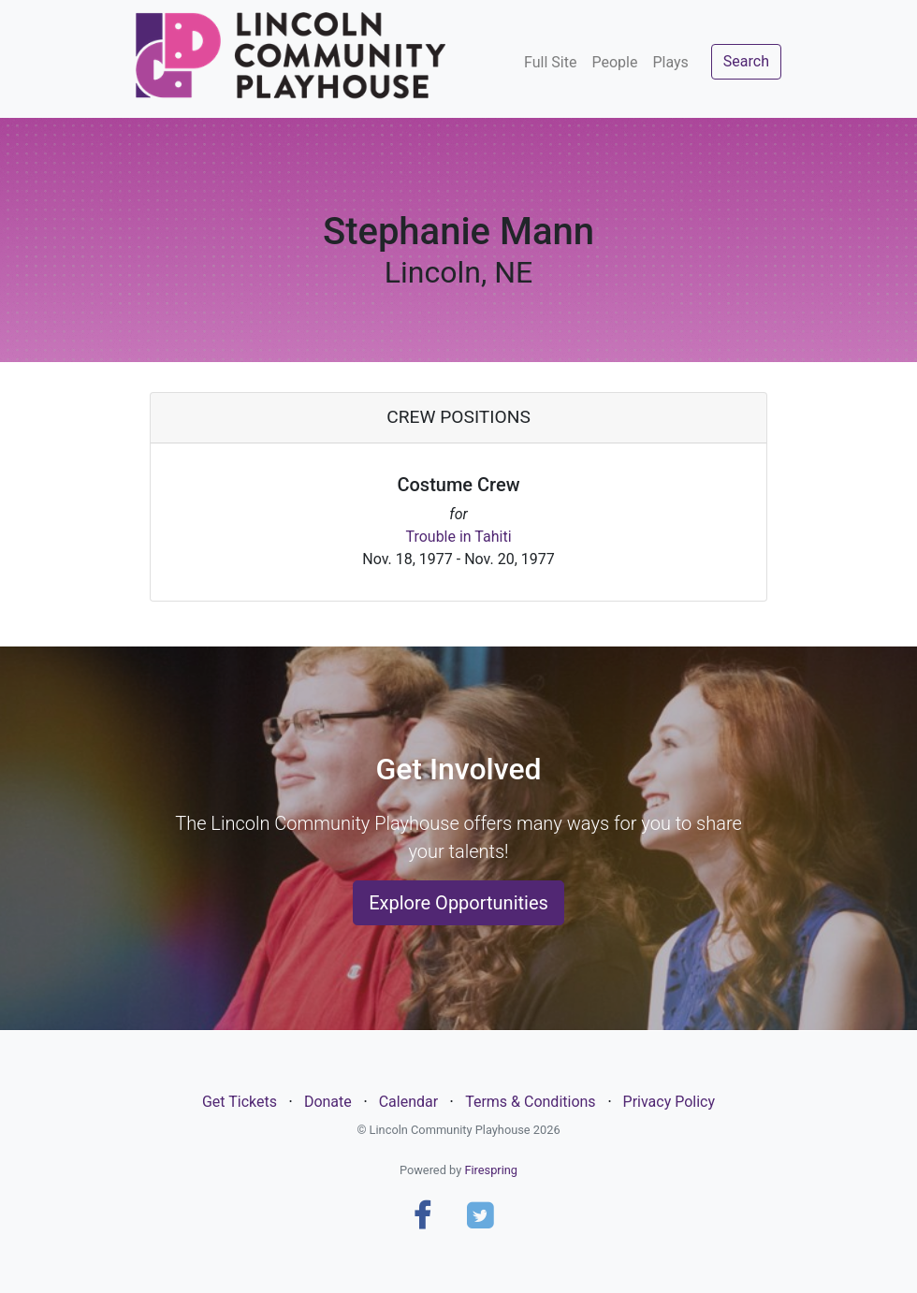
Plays (670, 62)
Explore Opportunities (458, 903)
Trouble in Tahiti (458, 536)
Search (746, 61)
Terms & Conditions (530, 1102)
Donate (328, 1102)
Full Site (550, 62)
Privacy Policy (669, 1102)
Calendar (408, 1102)
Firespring (490, 1170)
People (614, 62)
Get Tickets (239, 1102)
